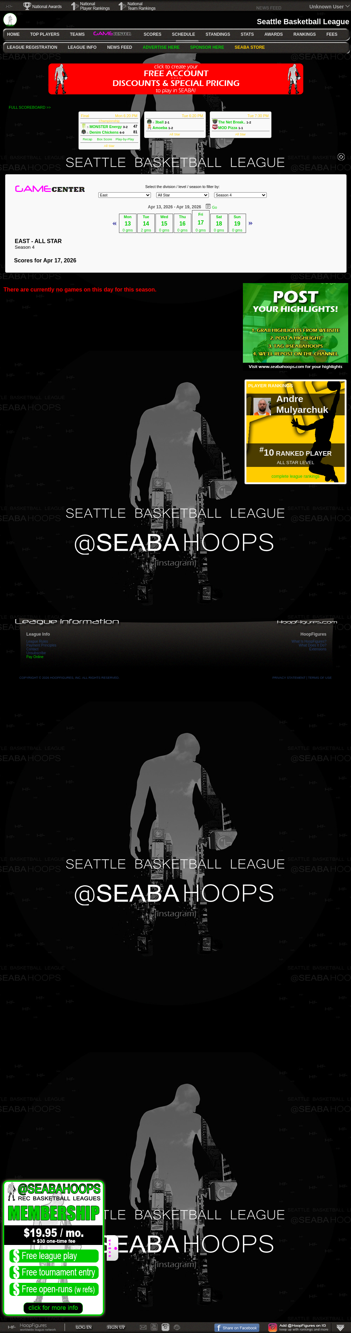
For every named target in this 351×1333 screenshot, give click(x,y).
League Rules (37, 641)
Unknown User (327, 6)
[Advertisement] (295, 537)
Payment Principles (41, 645)
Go (214, 207)
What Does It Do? (312, 645)
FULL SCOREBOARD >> (30, 107)
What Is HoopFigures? (309, 641)
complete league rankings (296, 476)
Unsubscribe (36, 653)
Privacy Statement (288, 677)
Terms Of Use (320, 677)
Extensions (317, 649)
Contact (32, 649)
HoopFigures (313, 634)
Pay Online (35, 657)
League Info (38, 634)
